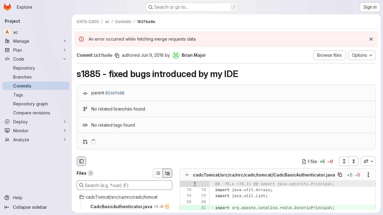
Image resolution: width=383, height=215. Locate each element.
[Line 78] (186, 190)
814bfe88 (114, 93)
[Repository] (35, 68)
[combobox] (368, 161)
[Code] (35, 59)
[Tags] (35, 94)
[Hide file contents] (187, 175)
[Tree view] (167, 173)
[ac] (35, 32)
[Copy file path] (340, 175)
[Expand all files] (344, 161)
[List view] (157, 173)
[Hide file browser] (81, 161)
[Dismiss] (371, 39)
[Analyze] (35, 139)
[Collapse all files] (353, 161)
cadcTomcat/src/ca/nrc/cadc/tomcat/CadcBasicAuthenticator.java (264, 174)
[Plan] (35, 50)
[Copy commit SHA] (117, 55)
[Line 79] (186, 196)
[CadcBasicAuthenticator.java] (124, 206)
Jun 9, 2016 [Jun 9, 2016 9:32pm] (152, 55)
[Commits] (35, 86)
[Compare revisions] (35, 112)
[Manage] (35, 41)
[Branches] (35, 77)
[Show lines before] (194, 184)
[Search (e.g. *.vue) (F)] (124, 185)
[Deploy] (35, 121)
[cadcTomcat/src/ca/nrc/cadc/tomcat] (124, 197)
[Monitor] (35, 130)
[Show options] (368, 175)
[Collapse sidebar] (35, 207)
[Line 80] (186, 202)
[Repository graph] (35, 103)
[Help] (35, 198)
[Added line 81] (201, 208)
